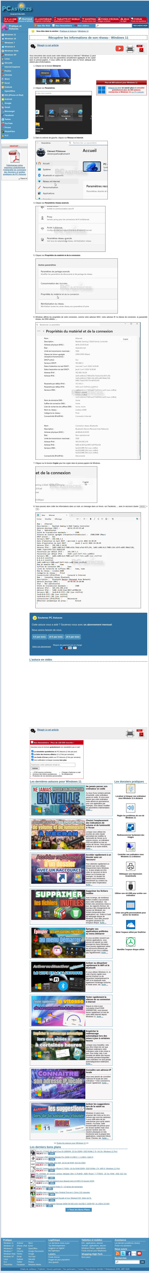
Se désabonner (67, 775)
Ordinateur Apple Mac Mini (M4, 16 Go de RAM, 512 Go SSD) (60, 1164)
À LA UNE (10, 19)
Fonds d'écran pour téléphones (94, 1252)
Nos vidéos (83, 26)
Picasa (31, 1263)
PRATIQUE (26, 19)
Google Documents (36, 1252)
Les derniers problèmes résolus (127, 1244)
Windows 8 (8, 1249)
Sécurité (31, 1260)
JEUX (125, 19)
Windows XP (9, 1257)
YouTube (31, 1257)
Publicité (41, 1270)
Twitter (19, 1263)
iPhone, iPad (22, 1247)
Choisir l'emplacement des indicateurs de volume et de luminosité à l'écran (98, 825)
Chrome (20, 1252)
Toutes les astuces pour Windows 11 (71, 1144)
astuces (100, 1244)
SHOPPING (89, 19)
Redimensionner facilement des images (130, 837)
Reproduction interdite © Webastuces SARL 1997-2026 (107, 1270)
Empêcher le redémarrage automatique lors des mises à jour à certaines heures (98, 1037)
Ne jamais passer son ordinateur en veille (96, 788)
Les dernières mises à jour (59, 1244)
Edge (19, 1249)
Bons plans (86, 1258)
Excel (30, 1247)
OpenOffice (32, 1249)
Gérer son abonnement (41, 648)
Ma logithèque (54, 1252)
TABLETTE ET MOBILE (67, 19)
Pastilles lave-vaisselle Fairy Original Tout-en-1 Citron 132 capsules (63, 1193)
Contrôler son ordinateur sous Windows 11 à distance (131, 856)
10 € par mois (56, 638)
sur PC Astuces (137, 92)
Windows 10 (8, 1247)
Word (30, 1244)
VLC (5, 1263)
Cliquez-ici (22, 178)
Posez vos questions (123, 1247)
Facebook (21, 1265)
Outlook (20, 1260)
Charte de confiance (28, 1270)
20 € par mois (73, 638)
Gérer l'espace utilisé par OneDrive (131, 933)
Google (31, 1255)
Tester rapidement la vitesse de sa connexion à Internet (98, 1000)
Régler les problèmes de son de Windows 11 (130, 817)
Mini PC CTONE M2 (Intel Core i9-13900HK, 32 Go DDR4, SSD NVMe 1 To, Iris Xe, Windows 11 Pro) (76, 1152)
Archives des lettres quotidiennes (45, 775)
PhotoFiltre (8, 1265)
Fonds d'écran (54, 1258)
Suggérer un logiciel (56, 1249)
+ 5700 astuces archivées (42, 773)
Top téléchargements (56, 1247)
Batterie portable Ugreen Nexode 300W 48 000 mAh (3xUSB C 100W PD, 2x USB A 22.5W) (72, 1205)
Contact (81, 1270)
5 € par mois (39, 638)
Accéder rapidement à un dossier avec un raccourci (98, 858)
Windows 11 (8, 1244)
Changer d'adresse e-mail (71, 773)
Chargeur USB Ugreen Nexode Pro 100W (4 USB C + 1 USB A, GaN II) (64, 1158)
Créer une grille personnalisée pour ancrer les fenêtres (131, 915)
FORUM (138, 19)
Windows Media (34, 1265)
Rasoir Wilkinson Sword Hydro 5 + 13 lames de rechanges (59, 1188)
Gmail (19, 1257)
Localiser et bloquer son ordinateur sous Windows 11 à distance (131, 798)
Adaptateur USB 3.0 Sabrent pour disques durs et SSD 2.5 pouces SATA (65, 1182)
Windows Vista (9, 1255)
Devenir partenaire (54, 1270)
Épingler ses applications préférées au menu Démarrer (97, 932)
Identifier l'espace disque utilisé (130, 950)
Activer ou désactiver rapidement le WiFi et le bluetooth (97, 966)
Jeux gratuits (53, 1263)
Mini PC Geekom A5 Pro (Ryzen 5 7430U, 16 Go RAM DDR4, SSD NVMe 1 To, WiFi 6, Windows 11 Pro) (78, 1169)
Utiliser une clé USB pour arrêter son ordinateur (130, 895)
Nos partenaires (69, 1270)
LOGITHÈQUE (43, 19)
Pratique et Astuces (15, 27)
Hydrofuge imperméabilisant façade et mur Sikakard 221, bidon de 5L (63, 1199)
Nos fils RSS (44, 26)
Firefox (19, 1255)
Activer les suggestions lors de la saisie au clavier (97, 1107)
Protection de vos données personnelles (47, 777)
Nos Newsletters (64, 26)
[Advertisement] (137, 1191)
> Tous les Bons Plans (79, 1210)
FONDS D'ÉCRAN (108, 19)
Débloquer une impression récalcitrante (130, 876)
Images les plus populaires (59, 1261)
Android (20, 1244)
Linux (6, 1260)
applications (91, 1244)
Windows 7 (8, 1252)
